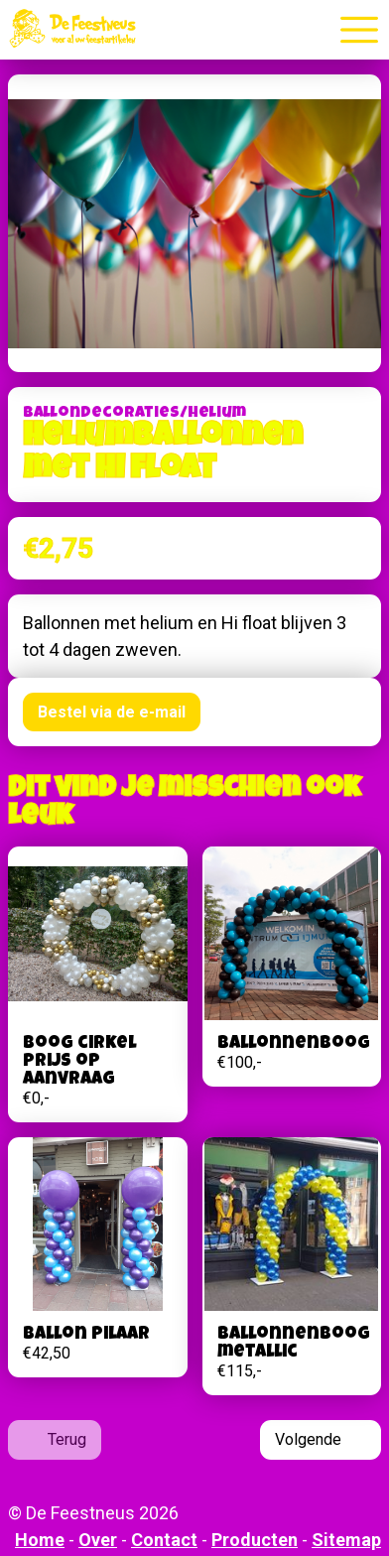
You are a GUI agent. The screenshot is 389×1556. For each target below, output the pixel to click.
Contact (164, 1539)
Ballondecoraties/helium (134, 414)
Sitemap (346, 1539)
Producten (254, 1539)
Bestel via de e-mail (112, 712)
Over (97, 1539)
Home (40, 1539)
